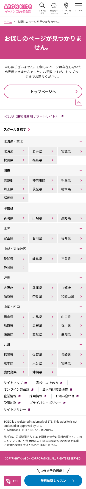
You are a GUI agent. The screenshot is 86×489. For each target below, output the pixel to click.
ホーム (8, 22)
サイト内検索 (42, 9)
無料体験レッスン (53, 480)
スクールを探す (66, 9)
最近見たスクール (54, 9)
